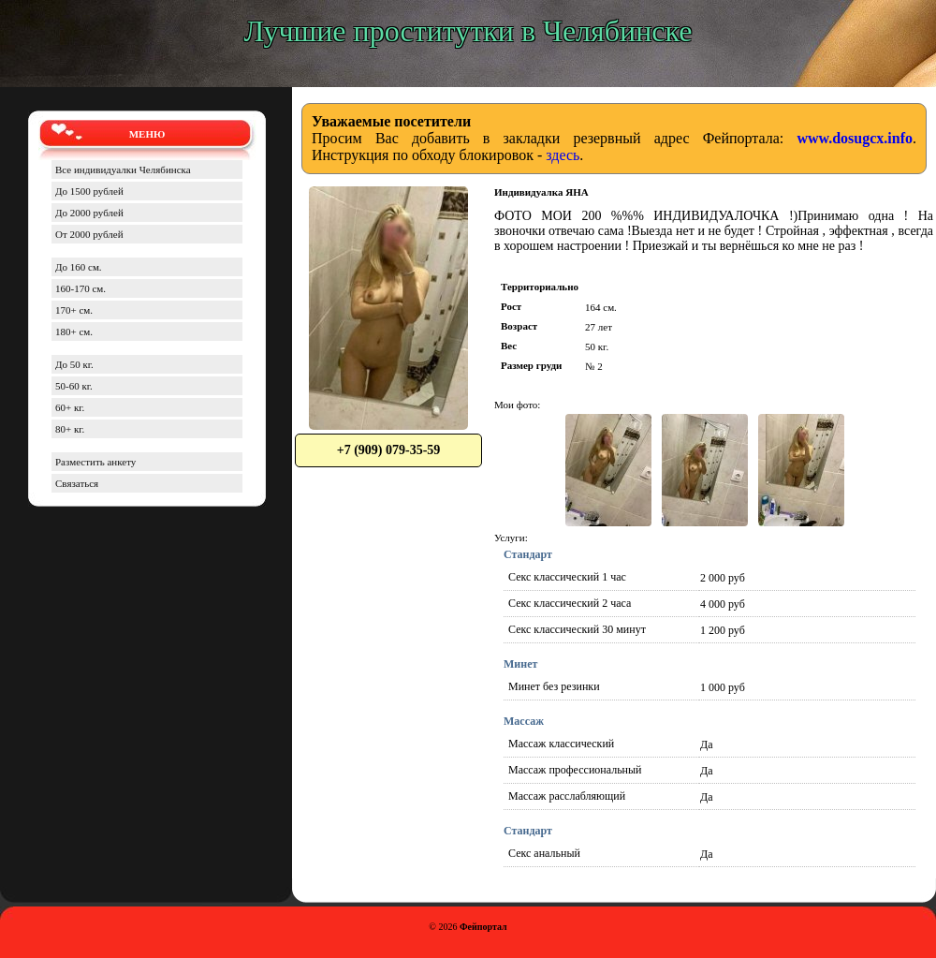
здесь (562, 155)
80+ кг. (69, 429)
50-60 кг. (74, 385)
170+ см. (74, 310)
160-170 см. (80, 288)
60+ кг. (69, 407)
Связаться (76, 483)
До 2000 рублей (89, 212)
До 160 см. (78, 267)
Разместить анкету (95, 461)
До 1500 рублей (89, 191)
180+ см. (74, 331)
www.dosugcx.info (855, 138)
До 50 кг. (74, 364)
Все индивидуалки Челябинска (123, 169)
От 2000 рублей (89, 234)
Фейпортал (483, 926)
